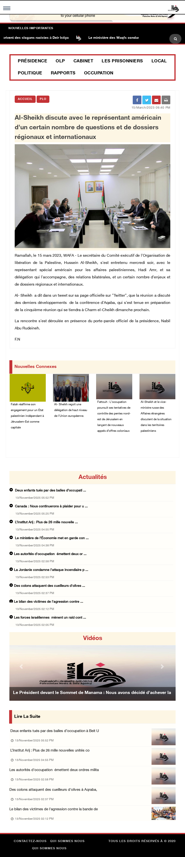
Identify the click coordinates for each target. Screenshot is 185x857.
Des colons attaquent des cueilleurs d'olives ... (49, 586)
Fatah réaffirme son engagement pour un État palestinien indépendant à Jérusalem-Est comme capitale (27, 416)
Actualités (93, 477)
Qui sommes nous (67, 841)
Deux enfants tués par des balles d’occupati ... (50, 491)
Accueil (25, 99)
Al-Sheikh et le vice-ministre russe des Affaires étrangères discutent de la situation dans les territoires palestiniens (156, 416)
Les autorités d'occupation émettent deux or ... (50, 554)
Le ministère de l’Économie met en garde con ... (51, 538)
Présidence (32, 61)
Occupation (98, 73)
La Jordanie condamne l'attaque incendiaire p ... (51, 570)
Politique (30, 73)
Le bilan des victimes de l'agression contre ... (48, 602)
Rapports (63, 73)
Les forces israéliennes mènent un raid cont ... (50, 618)
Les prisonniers (122, 61)
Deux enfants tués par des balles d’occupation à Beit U (54, 731)
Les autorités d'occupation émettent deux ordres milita (54, 770)
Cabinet (83, 61)
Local (159, 61)
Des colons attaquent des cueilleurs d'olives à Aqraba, (53, 790)
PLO (43, 99)
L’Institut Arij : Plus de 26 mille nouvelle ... (46, 522)
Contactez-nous (30, 841)
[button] (21, 666)
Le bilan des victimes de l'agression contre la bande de (53, 809)
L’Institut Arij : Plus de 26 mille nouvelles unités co (49, 751)
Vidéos (92, 638)
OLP (60, 61)
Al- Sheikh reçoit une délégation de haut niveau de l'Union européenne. (70, 410)
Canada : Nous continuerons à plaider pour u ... (51, 506)
